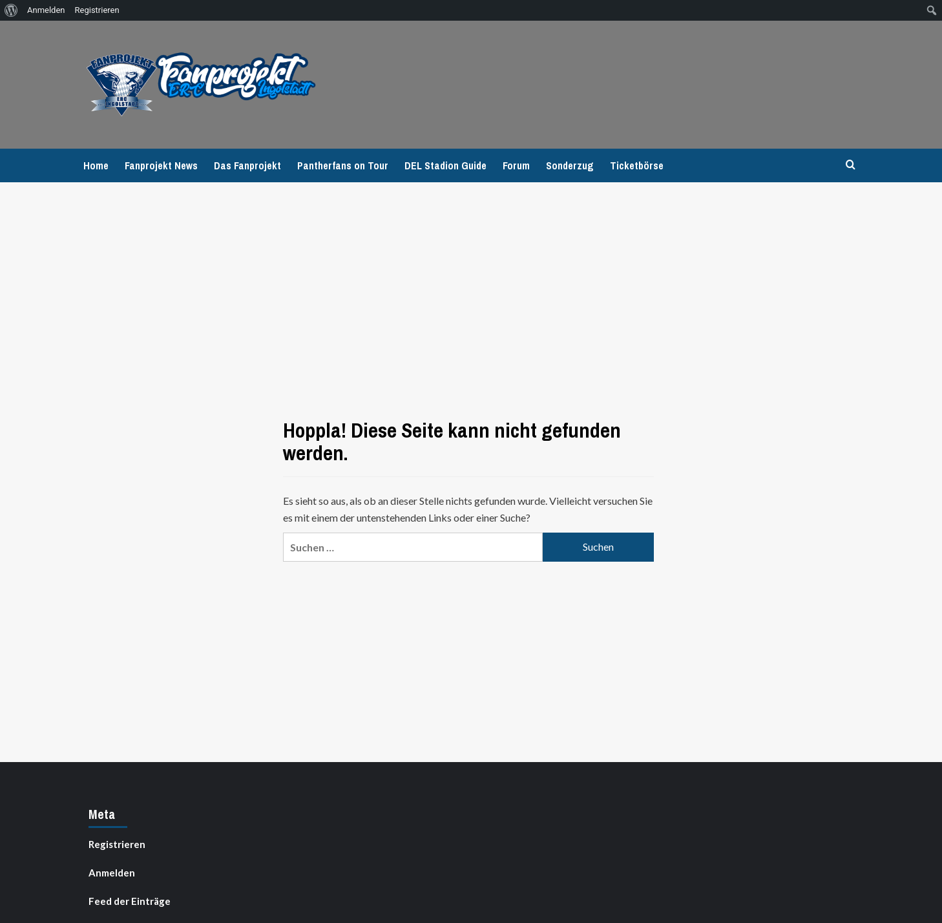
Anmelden (112, 872)
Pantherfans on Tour (342, 165)
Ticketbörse (637, 165)
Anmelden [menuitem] (46, 10)
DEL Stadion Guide (445, 165)
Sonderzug (570, 165)
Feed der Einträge (130, 901)
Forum (516, 165)
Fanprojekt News (161, 165)
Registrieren (117, 844)
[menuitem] (11, 10)
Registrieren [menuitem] (97, 10)
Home (96, 165)
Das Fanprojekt (247, 165)
